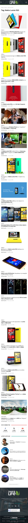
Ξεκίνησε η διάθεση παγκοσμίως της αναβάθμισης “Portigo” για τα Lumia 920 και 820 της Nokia (12, 346)
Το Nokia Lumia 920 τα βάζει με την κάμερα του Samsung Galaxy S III (12, 201)
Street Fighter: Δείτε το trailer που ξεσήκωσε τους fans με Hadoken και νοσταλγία (17, 479)
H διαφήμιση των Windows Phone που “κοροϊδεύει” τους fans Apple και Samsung (13, 127)
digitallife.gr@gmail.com (18, 503)
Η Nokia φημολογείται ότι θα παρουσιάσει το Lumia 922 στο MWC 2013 (13, 322)
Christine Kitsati (4, 130)
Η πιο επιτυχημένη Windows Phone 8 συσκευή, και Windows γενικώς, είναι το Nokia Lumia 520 (13, 32)
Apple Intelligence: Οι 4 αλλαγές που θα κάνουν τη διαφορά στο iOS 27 (17, 461)
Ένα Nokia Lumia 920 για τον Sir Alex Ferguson (13, 104)
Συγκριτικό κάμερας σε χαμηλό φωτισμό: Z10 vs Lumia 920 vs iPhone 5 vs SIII (14, 298)
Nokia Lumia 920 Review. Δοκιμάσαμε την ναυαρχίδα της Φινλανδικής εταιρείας (14, 274)
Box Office (12, 440)
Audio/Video (3, 416)
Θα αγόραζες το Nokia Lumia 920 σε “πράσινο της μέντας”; (13, 177)
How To (2, 223)
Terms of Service (13, 519)
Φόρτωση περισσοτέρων (14, 484)
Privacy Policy (22, 518)
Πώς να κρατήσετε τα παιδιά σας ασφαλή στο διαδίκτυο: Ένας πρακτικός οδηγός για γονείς (18, 452)
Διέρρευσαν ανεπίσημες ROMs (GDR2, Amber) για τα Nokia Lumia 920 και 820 (13, 80)
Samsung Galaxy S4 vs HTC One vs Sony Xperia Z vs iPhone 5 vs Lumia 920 (13, 225)
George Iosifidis (4, 34)
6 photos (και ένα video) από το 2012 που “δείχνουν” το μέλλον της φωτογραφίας (13, 419)
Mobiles (2, 54)
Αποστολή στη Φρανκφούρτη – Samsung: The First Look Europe (17, 470)
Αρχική (2, 7)
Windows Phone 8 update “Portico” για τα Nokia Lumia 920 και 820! (13, 394)
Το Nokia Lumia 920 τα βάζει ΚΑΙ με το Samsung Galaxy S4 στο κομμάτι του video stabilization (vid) (13, 152)
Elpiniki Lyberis (3, 228)
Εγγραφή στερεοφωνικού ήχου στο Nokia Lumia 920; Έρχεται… (13, 56)
